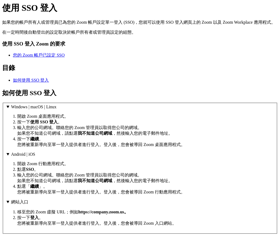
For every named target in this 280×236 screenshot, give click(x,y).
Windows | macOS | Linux (33, 107)
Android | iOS (23, 154)
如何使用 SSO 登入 (31, 80)
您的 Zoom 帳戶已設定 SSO (39, 55)
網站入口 (19, 202)
